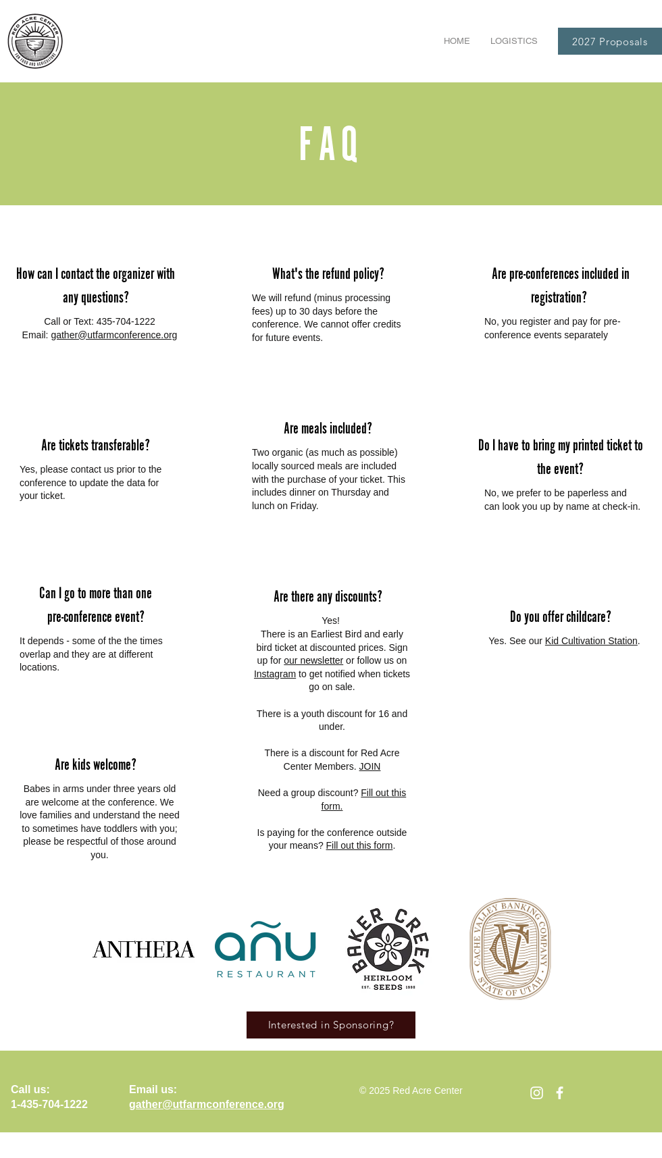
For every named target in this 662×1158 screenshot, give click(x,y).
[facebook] (559, 1092)
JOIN (370, 766)
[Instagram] (536, 1092)
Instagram (275, 673)
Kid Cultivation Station (591, 640)
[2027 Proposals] (610, 41)
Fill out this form (359, 845)
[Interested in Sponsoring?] (331, 1024)
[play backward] (109, 949)
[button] (514, 41)
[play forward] (552, 949)
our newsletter (313, 660)
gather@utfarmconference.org (114, 335)
